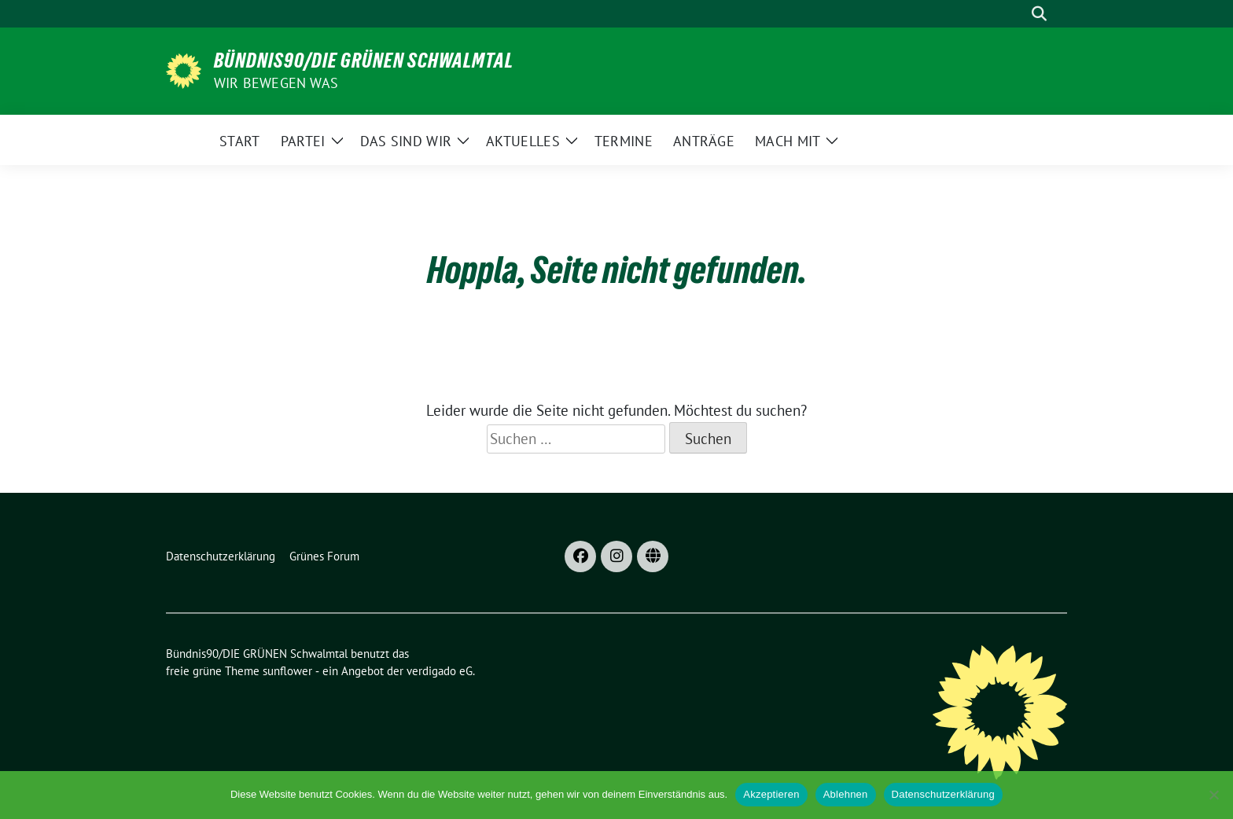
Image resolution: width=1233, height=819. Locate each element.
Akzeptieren (771, 794)
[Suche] (1017, 14)
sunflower (287, 670)
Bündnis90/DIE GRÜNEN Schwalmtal (363, 60)
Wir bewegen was (276, 83)
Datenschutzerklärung (943, 794)
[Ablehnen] (1213, 794)
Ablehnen (845, 794)
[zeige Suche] (1039, 14)
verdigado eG (440, 670)
